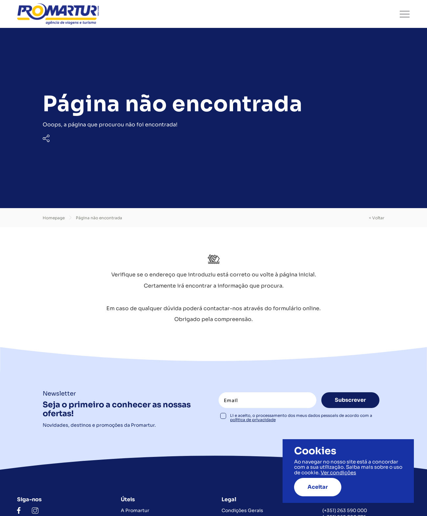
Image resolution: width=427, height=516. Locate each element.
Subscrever (350, 400)
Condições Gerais (242, 510)
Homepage (54, 217)
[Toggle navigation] (404, 14)
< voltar (376, 217)
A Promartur (135, 510)
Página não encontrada (99, 217)
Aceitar (318, 487)
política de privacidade (253, 419)
